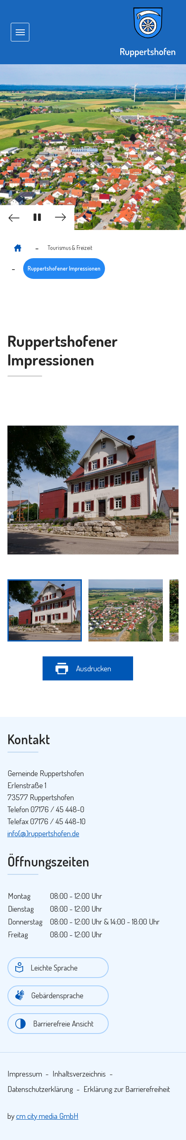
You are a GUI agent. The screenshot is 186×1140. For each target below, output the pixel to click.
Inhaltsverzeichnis (79, 1073)
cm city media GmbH (47, 1116)
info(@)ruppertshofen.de (43, 833)
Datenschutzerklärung (40, 1089)
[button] (12, 217)
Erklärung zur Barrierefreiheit (126, 1089)
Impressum (24, 1073)
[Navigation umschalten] (20, 32)
